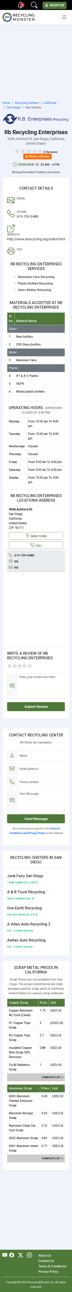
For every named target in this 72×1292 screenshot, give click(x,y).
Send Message (36, 819)
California (50, 103)
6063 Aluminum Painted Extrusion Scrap (20, 1100)
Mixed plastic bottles (30, 391)
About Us (44, 1255)
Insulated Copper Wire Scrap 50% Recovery (20, 1052)
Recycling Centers (27, 103)
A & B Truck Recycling (26, 892)
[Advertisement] (36, 62)
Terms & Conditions (52, 1266)
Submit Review (36, 707)
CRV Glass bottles (28, 344)
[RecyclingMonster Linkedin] (28, 1255)
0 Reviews (50, 152)
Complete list (52, 1077)
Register (54, 5)
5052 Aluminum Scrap (23, 1138)
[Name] (41, 756)
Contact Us (46, 1261)
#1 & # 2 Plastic (27, 376)
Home (6, 103)
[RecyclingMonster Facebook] (12, 1255)
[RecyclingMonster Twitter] (20, 1255)
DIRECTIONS (36, 535)
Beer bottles (24, 336)
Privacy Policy (48, 1271)
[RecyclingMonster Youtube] (5, 1255)
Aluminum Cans (26, 360)
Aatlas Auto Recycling (26, 940)
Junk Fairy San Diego (25, 876)
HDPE (20, 384)
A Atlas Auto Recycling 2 (28, 924)
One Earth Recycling (24, 908)
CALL (36, 545)
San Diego (14, 107)
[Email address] (41, 769)
